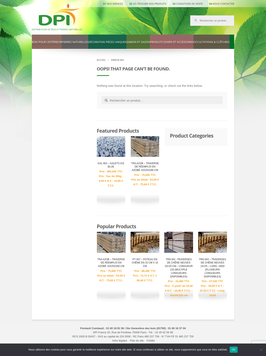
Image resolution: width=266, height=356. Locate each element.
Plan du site (137, 340)
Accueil (101, 59)
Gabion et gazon (138, 42)
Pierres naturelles (75, 42)
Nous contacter (223, 4)
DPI (59, 15)
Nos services (115, 4)
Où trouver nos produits (150, 4)
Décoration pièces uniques (107, 42)
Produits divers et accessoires (171, 42)
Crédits (150, 340)
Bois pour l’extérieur (47, 42)
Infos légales (119, 340)
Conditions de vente (189, 4)
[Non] (261, 350)
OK (234, 349)
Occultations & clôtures (211, 42)
